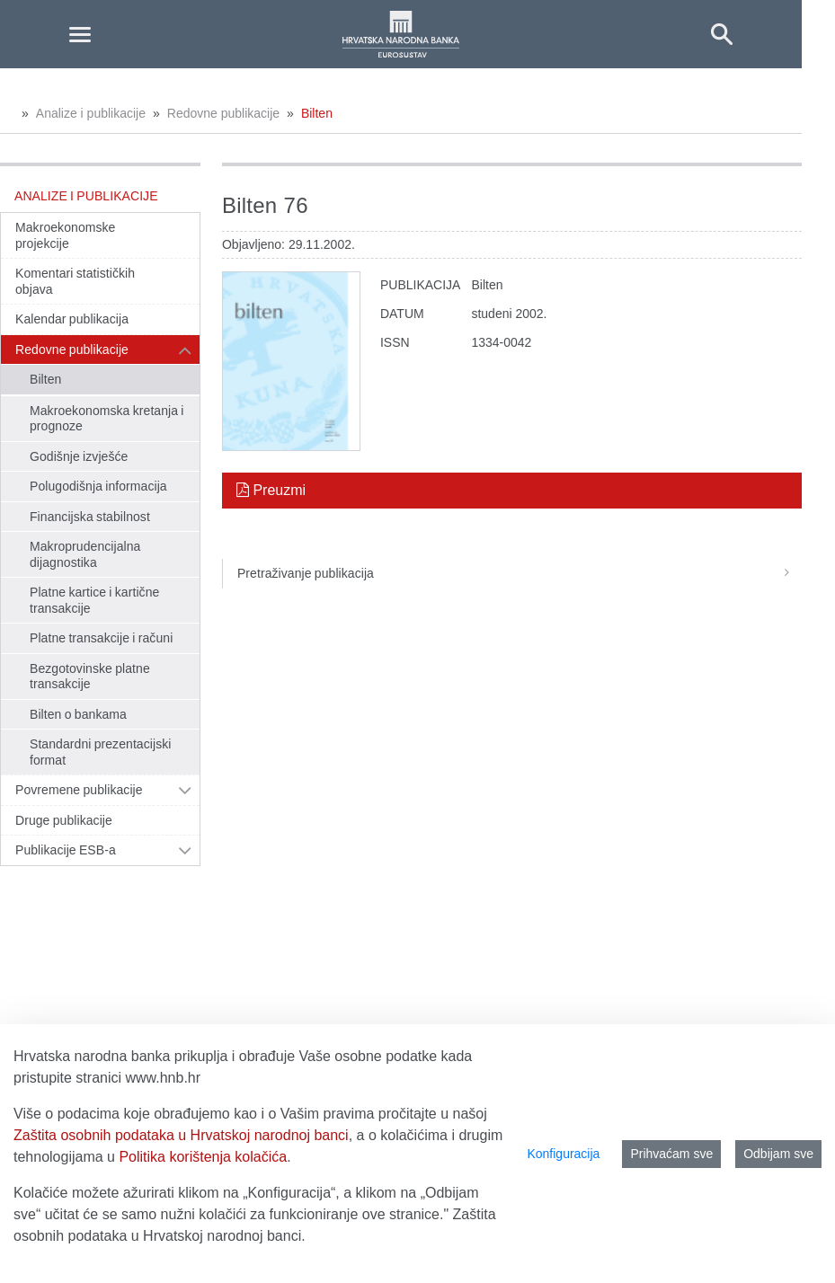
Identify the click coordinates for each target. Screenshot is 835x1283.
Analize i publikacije (91, 113)
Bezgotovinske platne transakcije (90, 676)
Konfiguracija (563, 1153)
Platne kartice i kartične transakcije (94, 600)
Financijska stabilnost (90, 516)
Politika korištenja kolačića (203, 1156)
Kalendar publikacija (72, 319)
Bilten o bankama (78, 714)
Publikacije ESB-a (65, 850)
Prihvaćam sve (671, 1153)
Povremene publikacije (79, 790)
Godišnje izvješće (79, 456)
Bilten (317, 113)
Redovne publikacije (223, 113)
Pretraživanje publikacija (519, 573)
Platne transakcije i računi (101, 638)
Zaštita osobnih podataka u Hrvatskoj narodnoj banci (181, 1135)
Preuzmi (271, 490)
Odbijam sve (778, 1153)
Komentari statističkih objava (75, 281)
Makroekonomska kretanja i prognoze (107, 418)
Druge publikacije (63, 820)
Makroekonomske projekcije (65, 235)
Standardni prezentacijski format (100, 752)
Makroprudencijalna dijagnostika (85, 554)
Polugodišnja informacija (98, 486)
